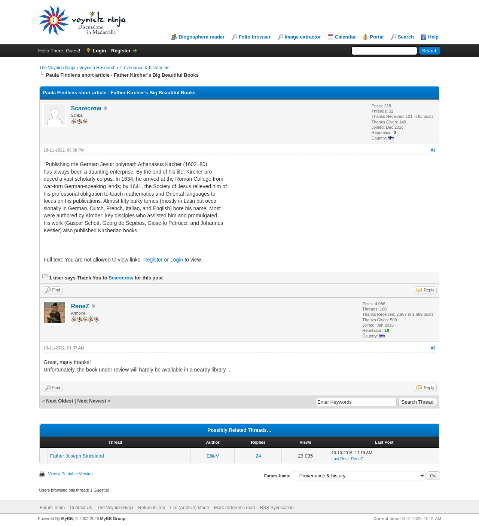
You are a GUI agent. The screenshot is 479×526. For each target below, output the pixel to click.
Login (99, 50)
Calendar (345, 37)
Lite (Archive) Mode (189, 507)
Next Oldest (59, 401)
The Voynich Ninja (57, 67)
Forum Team (52, 507)
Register (121, 50)
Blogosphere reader (202, 37)
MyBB (67, 518)
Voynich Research (97, 67)
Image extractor (303, 37)
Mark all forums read (234, 507)
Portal (377, 37)
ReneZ (80, 306)
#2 (433, 348)
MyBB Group (112, 518)
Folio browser (255, 37)
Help (433, 37)
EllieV (213, 456)
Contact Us (81, 507)
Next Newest (91, 401)
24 (258, 456)
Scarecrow (86, 108)
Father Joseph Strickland (77, 456)
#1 (433, 150)
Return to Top (151, 507)
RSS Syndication (277, 507)
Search (406, 37)
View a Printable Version (70, 473)
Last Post (340, 458)
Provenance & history (140, 67)
